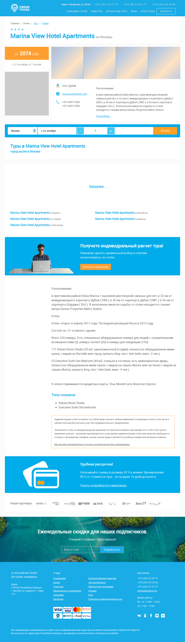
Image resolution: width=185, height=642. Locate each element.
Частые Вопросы (97, 582)
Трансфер (58, 594)
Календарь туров (77, 11)
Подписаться (112, 549)
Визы (134, 11)
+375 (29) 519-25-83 (164, 4)
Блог (90, 594)
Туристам (58, 586)
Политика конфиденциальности (105, 599)
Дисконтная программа (100, 586)
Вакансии (58, 599)
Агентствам (148, 11)
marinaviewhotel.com (74, 94)
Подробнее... (103, 116)
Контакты (166, 11)
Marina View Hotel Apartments (35, 213)
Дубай (45, 23)
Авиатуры (97, 11)
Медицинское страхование (67, 590)
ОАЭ (36, 23)
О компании (59, 578)
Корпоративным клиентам (102, 578)
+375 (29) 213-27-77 (107, 4)
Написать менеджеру (95, 267)
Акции (56, 582)
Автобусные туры (116, 11)
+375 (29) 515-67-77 (135, 4)
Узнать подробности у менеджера (103, 485)
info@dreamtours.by (147, 590)
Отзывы (92, 590)
